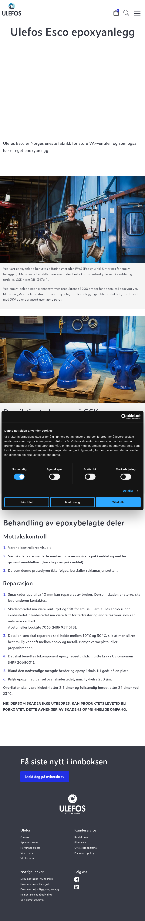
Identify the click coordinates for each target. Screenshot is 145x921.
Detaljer (128, 490)
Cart (113, 12)
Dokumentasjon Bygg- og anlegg (39, 889)
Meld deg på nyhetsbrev (44, 776)
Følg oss (80, 871)
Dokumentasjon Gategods (35, 884)
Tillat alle (118, 502)
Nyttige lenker (32, 871)
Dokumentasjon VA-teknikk (36, 878)
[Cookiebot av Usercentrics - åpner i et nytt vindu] (124, 417)
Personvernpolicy (84, 853)
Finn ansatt (81, 842)
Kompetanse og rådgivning (36, 894)
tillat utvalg (72, 502)
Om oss (24, 837)
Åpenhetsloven (29, 842)
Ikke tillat (27, 502)
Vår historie (27, 858)
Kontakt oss (81, 837)
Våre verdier (27, 853)
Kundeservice (85, 830)
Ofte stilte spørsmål (85, 847)
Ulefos (25, 830)
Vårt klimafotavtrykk (32, 900)
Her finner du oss (30, 847)
